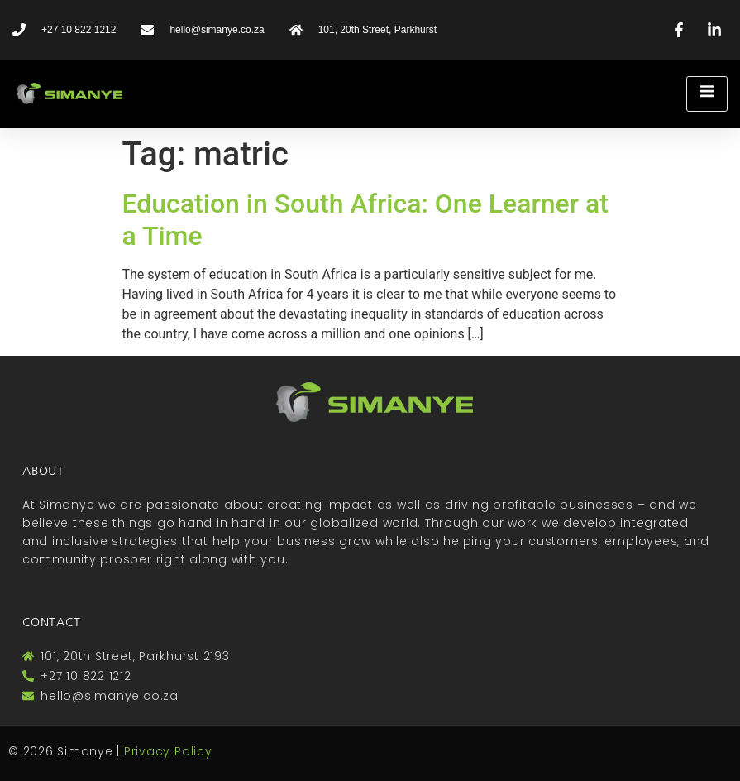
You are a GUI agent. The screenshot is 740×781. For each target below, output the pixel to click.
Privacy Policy (168, 751)
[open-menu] (707, 94)
